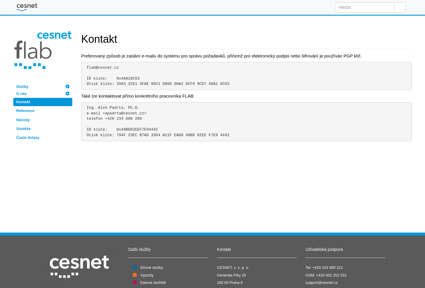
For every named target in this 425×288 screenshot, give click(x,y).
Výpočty (146, 275)
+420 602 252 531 (331, 275)
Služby (22, 86)
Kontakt (23, 102)
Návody (23, 120)
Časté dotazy (28, 137)
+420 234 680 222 (327, 267)
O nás (21, 93)
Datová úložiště (153, 282)
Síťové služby (151, 267)
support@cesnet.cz (321, 282)
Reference (25, 110)
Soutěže (23, 128)
